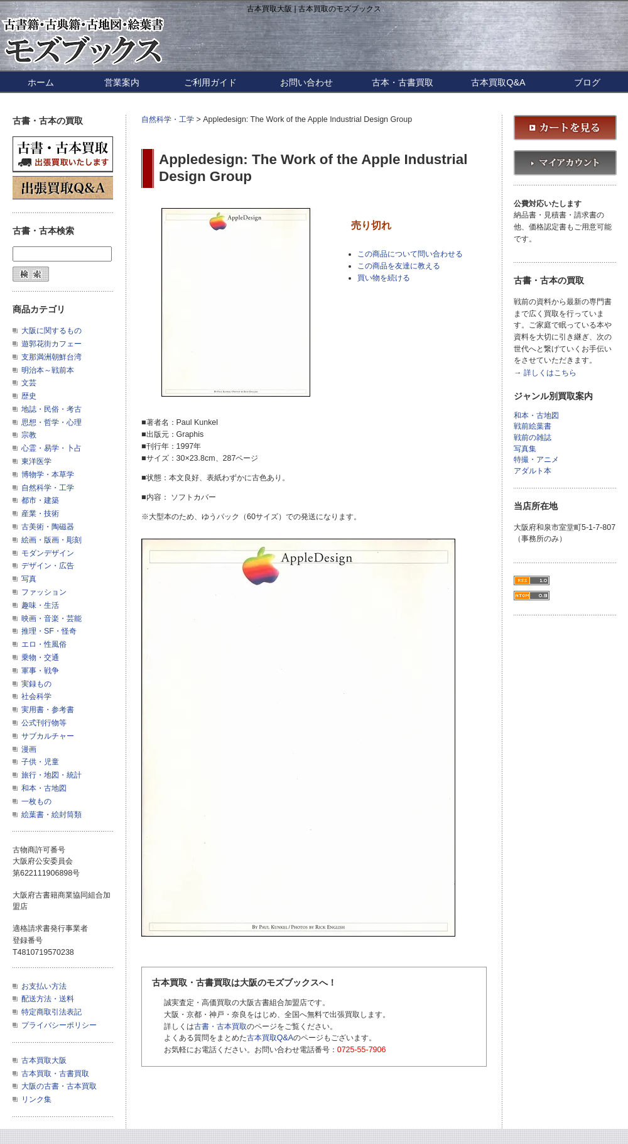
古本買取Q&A (498, 82)
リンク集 (36, 1099)
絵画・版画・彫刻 (51, 540)
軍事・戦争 (40, 670)
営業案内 (121, 82)
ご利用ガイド (210, 82)
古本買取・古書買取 (55, 1073)
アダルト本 (532, 471)
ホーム (41, 82)
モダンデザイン (47, 553)
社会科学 (36, 696)
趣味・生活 (40, 605)
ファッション (44, 592)
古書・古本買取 (220, 1026)
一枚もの (36, 801)
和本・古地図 (44, 788)
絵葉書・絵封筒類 (51, 814)
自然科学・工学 (167, 119)
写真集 (525, 449)
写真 (28, 579)
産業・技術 (40, 513)
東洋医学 (36, 461)
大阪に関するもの (51, 330)
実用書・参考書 (47, 709)
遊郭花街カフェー (51, 343)
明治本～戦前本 (47, 370)
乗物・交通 (40, 657)
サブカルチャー (47, 736)
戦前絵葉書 (532, 426)
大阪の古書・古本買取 (59, 1086)
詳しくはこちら (550, 373)
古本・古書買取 (402, 82)
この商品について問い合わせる (410, 254)
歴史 (28, 396)
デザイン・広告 (47, 565)
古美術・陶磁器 (47, 526)
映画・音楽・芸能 (51, 618)
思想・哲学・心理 (51, 422)
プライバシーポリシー (59, 1025)
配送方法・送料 (47, 998)
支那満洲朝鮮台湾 (51, 357)
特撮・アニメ (536, 460)
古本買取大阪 (44, 1060)
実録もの (36, 683)
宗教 (28, 435)
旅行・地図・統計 (51, 775)
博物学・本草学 (47, 474)
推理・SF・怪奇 (49, 631)
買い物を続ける (383, 277)
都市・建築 (40, 500)
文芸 (28, 382)
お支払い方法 (44, 986)
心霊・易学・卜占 (51, 448)
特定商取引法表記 (51, 1012)
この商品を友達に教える (398, 265)
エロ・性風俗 (44, 644)
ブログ (587, 82)
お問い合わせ (306, 82)
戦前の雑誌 (532, 438)
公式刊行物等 (44, 722)
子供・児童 (40, 761)
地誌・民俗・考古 (51, 409)
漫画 (28, 749)
